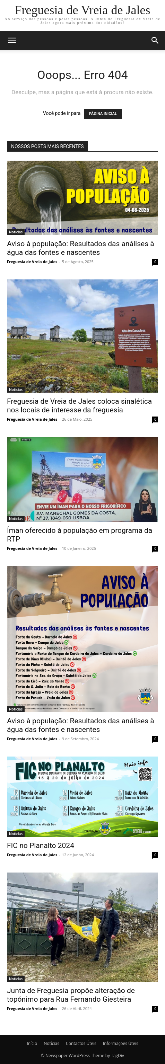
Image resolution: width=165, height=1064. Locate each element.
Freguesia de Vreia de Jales (32, 261)
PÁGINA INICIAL (103, 113)
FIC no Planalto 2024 (40, 845)
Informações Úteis (120, 1043)
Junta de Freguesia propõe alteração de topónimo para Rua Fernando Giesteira (71, 994)
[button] (12, 40)
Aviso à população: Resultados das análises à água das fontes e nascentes (80, 248)
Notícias (16, 232)
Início (32, 1043)
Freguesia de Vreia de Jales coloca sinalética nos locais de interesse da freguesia (79, 405)
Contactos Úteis (81, 1043)
